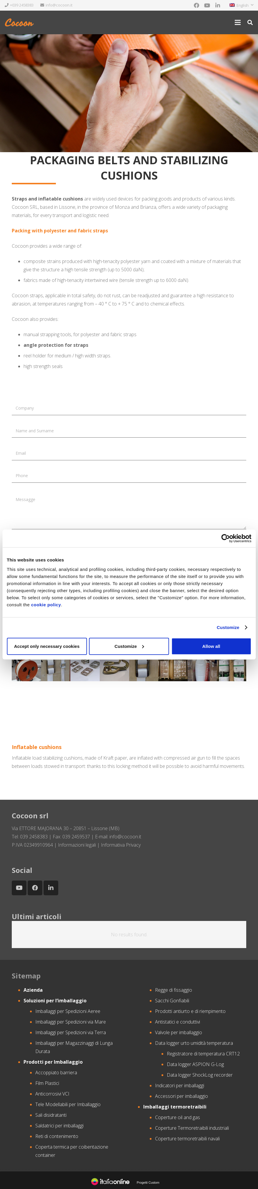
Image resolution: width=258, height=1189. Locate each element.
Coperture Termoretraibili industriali (192, 1128)
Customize (228, 627)
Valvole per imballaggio (178, 1032)
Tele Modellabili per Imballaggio (68, 1104)
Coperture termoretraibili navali (187, 1138)
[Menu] (237, 22)
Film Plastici (47, 1083)
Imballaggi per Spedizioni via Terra (70, 1032)
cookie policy (46, 604)
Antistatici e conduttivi (177, 1022)
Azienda (33, 990)
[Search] (250, 22)
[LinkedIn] (217, 5)
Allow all (211, 645)
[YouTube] (207, 5)
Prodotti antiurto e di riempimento (190, 1011)
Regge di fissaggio (173, 990)
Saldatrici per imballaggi (59, 1125)
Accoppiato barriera (56, 1072)
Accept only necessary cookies (47, 645)
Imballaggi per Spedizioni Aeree (67, 1011)
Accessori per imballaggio (181, 1096)
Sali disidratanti (50, 1115)
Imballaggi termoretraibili (175, 1106)
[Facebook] (196, 5)
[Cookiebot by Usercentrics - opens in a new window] (225, 538)
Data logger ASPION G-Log (195, 1064)
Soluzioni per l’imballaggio (55, 1000)
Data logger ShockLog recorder (200, 1075)
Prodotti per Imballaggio (53, 1062)
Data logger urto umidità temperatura (194, 1043)
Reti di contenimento (56, 1136)
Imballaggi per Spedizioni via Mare (70, 1022)
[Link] (20, 22)
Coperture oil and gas (177, 1117)
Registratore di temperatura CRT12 (203, 1053)
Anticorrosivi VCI (52, 1094)
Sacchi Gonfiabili (172, 1000)
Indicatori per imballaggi (179, 1085)
